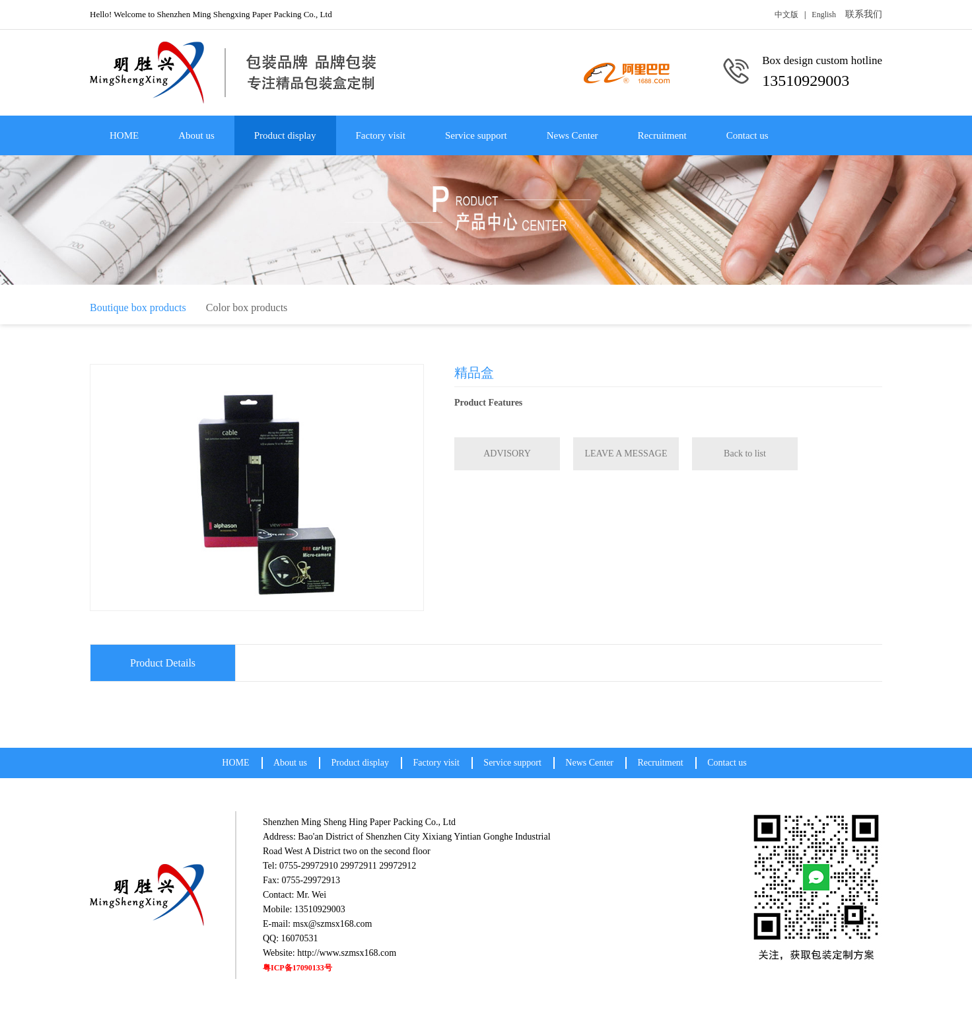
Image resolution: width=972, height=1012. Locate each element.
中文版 (786, 14)
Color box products (247, 307)
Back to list (745, 453)
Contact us (747, 135)
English (824, 14)
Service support (476, 135)
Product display (285, 135)
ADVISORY (507, 453)
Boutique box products (138, 307)
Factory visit (380, 135)
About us (196, 135)
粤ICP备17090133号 (297, 967)
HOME (124, 135)
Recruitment (662, 135)
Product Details (162, 663)
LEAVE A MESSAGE (626, 453)
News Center (572, 135)
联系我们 (863, 14)
